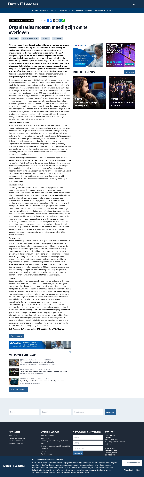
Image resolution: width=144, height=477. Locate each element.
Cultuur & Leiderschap (17, 438)
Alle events (130, 72)
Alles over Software (18, 389)
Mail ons (108, 444)
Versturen (110, 412)
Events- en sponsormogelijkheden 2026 (55, 446)
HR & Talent (13, 436)
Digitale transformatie (30, 38)
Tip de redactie (16, 336)
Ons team (44, 449)
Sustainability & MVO (16, 443)
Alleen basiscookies (132, 470)
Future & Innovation (16, 441)
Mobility (45, 38)
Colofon (43, 451)
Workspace (57, 38)
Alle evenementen (47, 436)
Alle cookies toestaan (131, 463)
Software (14, 38)
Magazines (45, 438)
